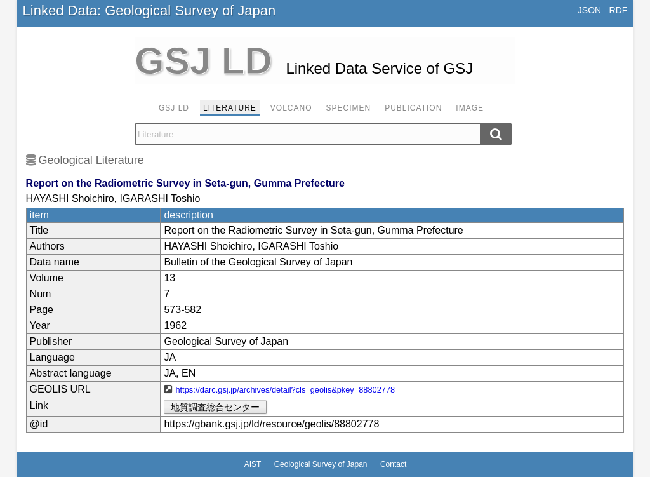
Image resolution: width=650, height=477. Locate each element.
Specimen (348, 108)
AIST (253, 464)
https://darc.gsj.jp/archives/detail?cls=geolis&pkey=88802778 (285, 389)
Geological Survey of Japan (321, 464)
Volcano (291, 108)
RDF (618, 10)
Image (470, 108)
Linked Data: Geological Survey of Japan (149, 10)
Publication (413, 108)
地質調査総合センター (215, 407)
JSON (589, 10)
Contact (393, 464)
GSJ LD (174, 108)
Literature (229, 108)
